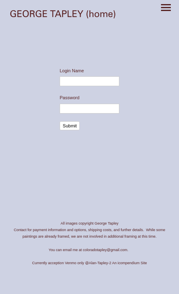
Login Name (72, 70)
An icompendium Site (129, 263)
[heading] (62, 15)
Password (69, 97)
